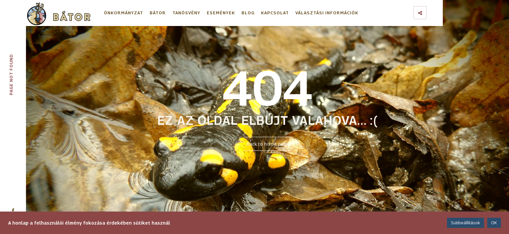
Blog (248, 12)
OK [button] (494, 223)
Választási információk (326, 12)
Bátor (158, 12)
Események (221, 12)
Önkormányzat (123, 12)
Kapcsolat (275, 12)
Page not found (11, 74)
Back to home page (267, 144)
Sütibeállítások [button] (465, 223)
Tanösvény (186, 12)
